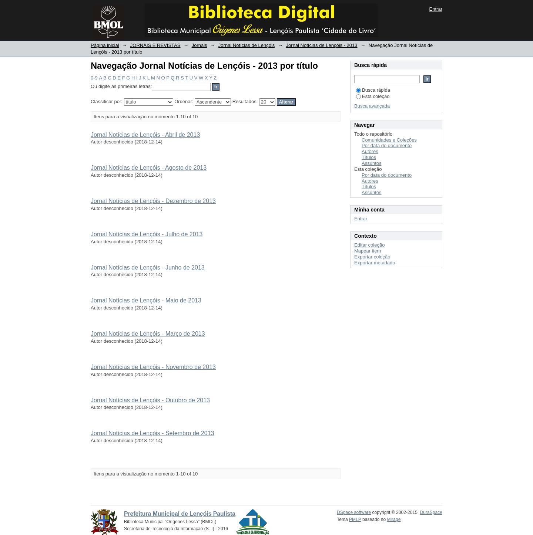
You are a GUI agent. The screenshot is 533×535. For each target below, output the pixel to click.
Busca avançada (372, 106)
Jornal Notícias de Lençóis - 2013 (322, 45)
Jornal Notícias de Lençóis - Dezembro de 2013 (153, 201)
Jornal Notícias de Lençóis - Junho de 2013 (148, 267)
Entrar (435, 9)
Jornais (199, 45)
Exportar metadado (374, 262)
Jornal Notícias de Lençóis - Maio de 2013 (146, 300)
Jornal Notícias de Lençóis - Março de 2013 (148, 334)
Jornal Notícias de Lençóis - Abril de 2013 (145, 135)
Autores (370, 151)
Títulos (369, 157)
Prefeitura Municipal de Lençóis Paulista (179, 514)
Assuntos (371, 163)
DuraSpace (431, 512)
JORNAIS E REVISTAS (155, 45)
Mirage (394, 519)
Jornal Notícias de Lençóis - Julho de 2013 (146, 234)
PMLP (355, 519)
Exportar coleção (372, 257)
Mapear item (367, 251)
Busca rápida (373, 90)
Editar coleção (369, 245)
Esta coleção (372, 96)
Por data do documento (387, 145)
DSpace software (354, 512)
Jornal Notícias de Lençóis (246, 45)
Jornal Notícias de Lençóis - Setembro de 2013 (152, 433)
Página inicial (105, 45)
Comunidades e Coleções (389, 140)
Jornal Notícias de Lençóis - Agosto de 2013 (149, 168)
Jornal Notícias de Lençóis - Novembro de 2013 (153, 367)
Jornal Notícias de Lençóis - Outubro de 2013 (150, 400)
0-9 (94, 78)
